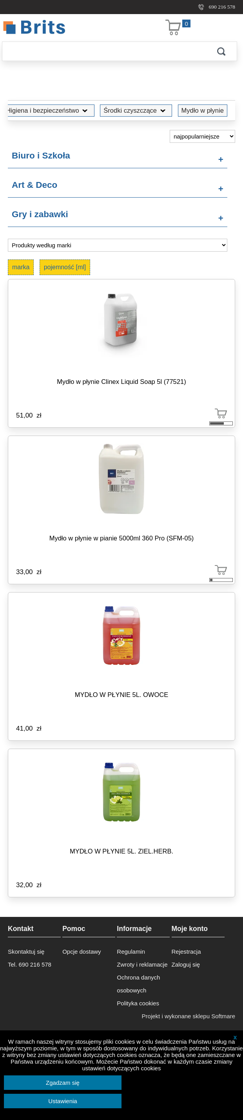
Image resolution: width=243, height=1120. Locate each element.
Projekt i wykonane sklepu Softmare (188, 1016)
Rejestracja (186, 951)
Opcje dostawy (81, 951)
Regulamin (131, 951)
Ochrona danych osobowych (138, 984)
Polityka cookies (138, 1003)
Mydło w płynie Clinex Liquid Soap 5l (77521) (121, 381)
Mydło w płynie (202, 110)
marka (20, 267)
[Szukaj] (104, 51)
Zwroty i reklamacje (142, 964)
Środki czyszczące (136, 110)
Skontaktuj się (26, 951)
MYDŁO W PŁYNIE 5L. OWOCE (121, 694)
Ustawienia (62, 1101)
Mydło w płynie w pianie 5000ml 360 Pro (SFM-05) (121, 538)
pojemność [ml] (65, 267)
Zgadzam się (63, 1082)
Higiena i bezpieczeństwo (48, 110)
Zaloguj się (186, 964)
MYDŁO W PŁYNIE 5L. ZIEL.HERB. (121, 851)
